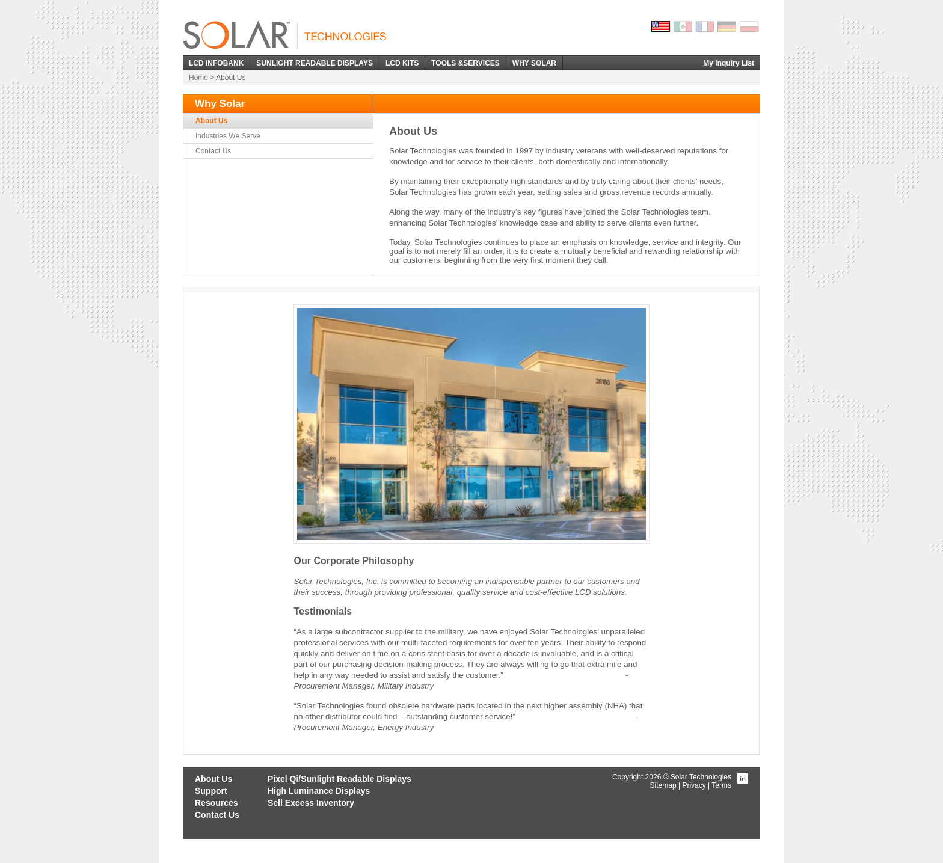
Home (198, 77)
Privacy (693, 785)
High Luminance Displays (319, 791)
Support (211, 791)
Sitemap (663, 785)
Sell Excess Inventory (311, 803)
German (727, 26)
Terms (721, 785)
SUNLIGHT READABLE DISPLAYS (314, 63)
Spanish (683, 26)
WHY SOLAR (534, 63)
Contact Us (213, 151)
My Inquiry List (728, 63)
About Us (211, 121)
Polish (750, 26)
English (661, 26)
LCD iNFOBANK (216, 63)
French (705, 26)
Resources (216, 803)
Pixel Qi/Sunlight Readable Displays (339, 779)
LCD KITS (402, 63)
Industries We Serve (227, 136)
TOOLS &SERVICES (465, 63)
